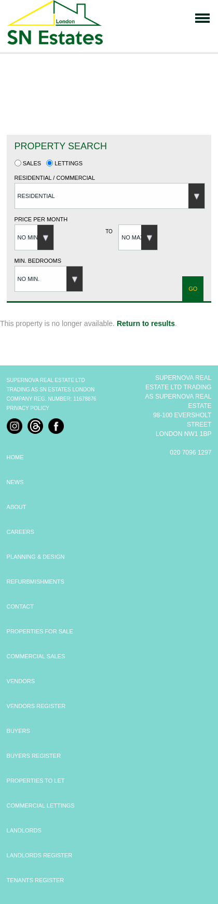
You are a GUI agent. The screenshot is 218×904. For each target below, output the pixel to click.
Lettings (64, 163)
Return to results (146, 323)
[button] (110, 196)
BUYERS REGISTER (34, 756)
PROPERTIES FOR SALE (40, 631)
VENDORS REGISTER (36, 706)
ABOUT (16, 507)
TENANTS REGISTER (35, 880)
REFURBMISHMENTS (35, 581)
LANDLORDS (24, 830)
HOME (15, 457)
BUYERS (18, 731)
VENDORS (21, 681)
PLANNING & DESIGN (36, 557)
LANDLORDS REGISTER (40, 855)
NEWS (15, 482)
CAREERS (20, 532)
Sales (28, 163)
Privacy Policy (28, 408)
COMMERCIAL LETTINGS (41, 805)
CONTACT (20, 606)
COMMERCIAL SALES (36, 656)
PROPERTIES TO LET (36, 781)
